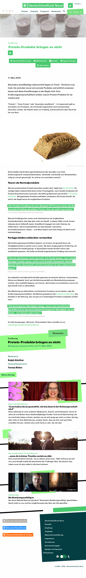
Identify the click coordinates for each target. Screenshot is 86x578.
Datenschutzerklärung (54, 535)
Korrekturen (50, 542)
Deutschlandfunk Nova (54, 521)
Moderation (56, 11)
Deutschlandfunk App (20, 61)
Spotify (53, 61)
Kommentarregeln (52, 546)
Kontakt (48, 524)
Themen (24, 11)
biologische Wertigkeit (65, 294)
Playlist (76, 12)
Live (70, 12)
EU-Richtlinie (68, 188)
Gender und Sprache (53, 549)
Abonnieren (43, 65)
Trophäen (49, 531)
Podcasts (34, 11)
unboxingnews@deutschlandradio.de (23, 325)
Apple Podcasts (68, 61)
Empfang (48, 528)
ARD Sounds (40, 61)
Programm (44, 11)
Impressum (49, 538)
